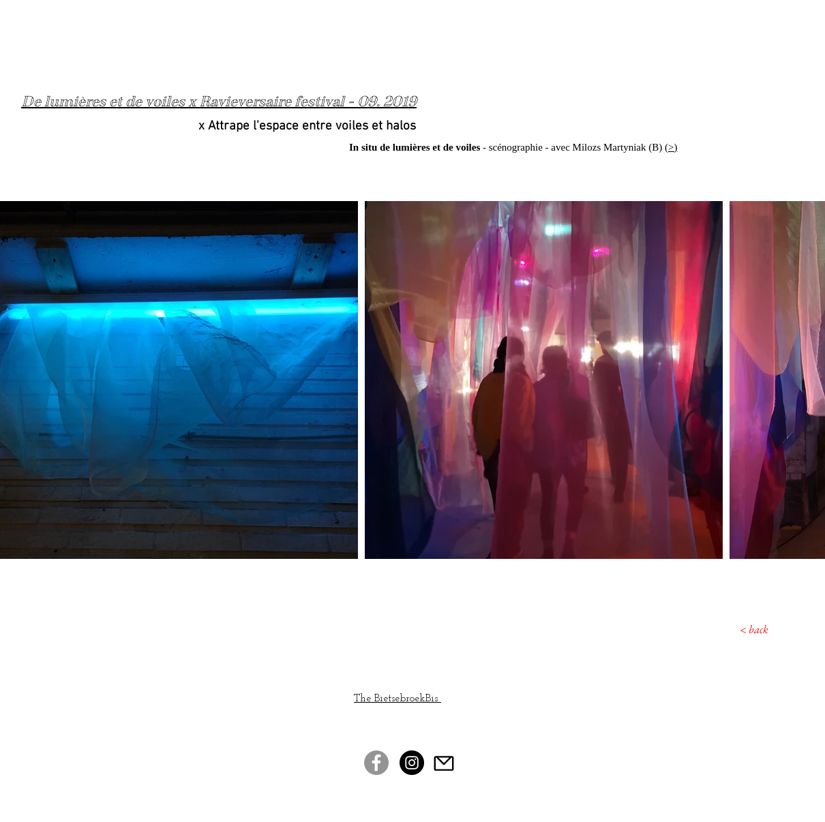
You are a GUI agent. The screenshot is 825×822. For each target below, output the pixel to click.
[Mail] (443, 763)
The (364, 698)
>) (672, 147)
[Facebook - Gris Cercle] (376, 762)
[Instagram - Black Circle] (412, 762)
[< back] (743, 630)
